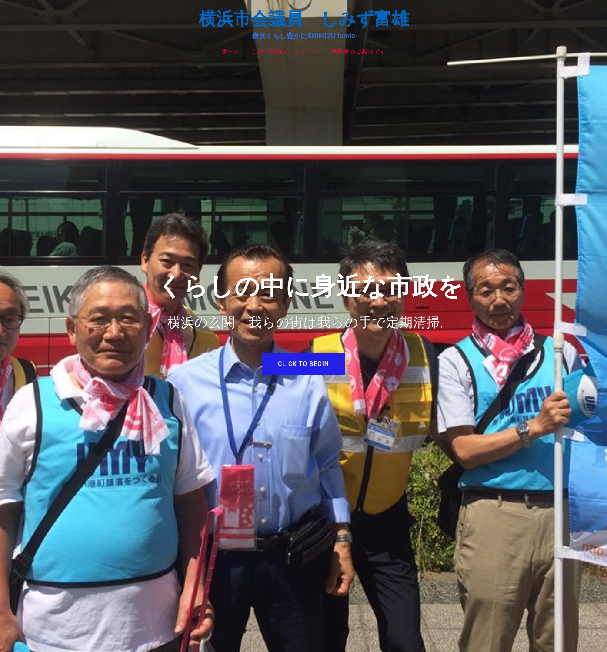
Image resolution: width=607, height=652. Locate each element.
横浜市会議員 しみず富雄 (304, 19)
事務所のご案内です (358, 51)
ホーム (230, 51)
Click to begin (303, 363)
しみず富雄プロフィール (285, 51)
